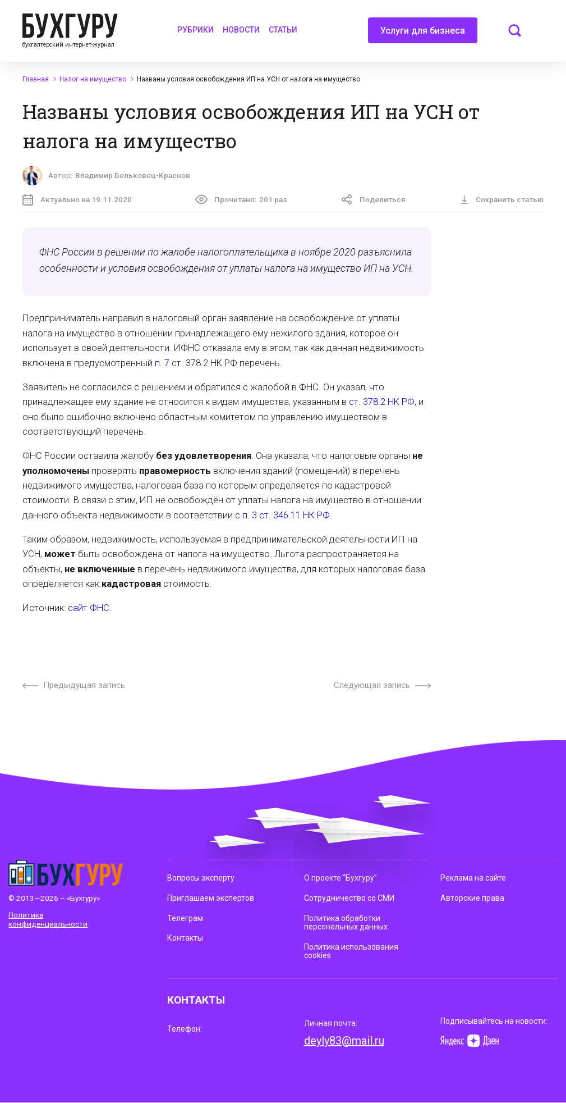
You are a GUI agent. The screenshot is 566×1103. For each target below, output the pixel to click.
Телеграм (185, 918)
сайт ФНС (88, 608)
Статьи (283, 29)
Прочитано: (241, 199)
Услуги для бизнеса (422, 34)
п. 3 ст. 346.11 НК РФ (286, 515)
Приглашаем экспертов (210, 898)
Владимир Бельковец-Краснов (132, 175)
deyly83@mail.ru (344, 1040)
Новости (241, 29)
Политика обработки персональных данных (346, 923)
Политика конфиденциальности (48, 919)
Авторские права (472, 898)
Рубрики (195, 29)
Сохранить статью (502, 199)
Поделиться (374, 199)
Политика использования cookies (351, 951)
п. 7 (162, 363)
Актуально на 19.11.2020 (77, 200)
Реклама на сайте (473, 877)
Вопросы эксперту (200, 877)
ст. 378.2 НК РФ (382, 401)
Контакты (185, 937)
